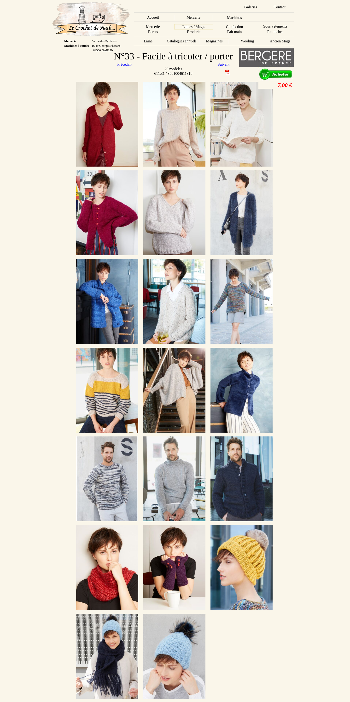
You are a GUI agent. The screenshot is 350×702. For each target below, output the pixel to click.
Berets (153, 32)
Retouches (275, 32)
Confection (234, 27)
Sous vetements (275, 26)
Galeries (250, 7)
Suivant (223, 64)
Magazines (214, 41)
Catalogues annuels (182, 41)
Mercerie (193, 17)
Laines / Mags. (193, 27)
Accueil (153, 17)
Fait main (234, 32)
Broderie (193, 32)
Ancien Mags (280, 41)
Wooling (247, 41)
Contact (280, 7)
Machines (234, 18)
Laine (148, 41)
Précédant (125, 64)
